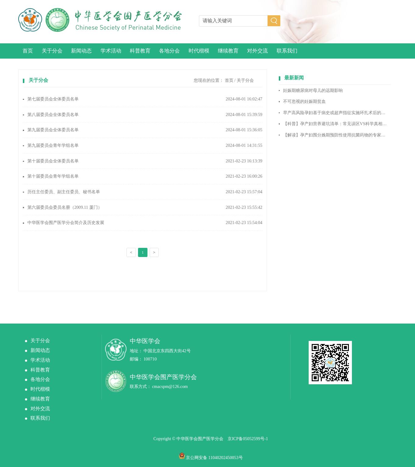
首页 (28, 51)
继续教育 (228, 51)
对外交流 (257, 51)
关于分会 (52, 51)
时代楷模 (199, 51)
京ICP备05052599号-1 (248, 438)
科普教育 (140, 51)
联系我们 (287, 51)
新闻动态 (81, 51)
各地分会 (169, 51)
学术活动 (111, 51)
